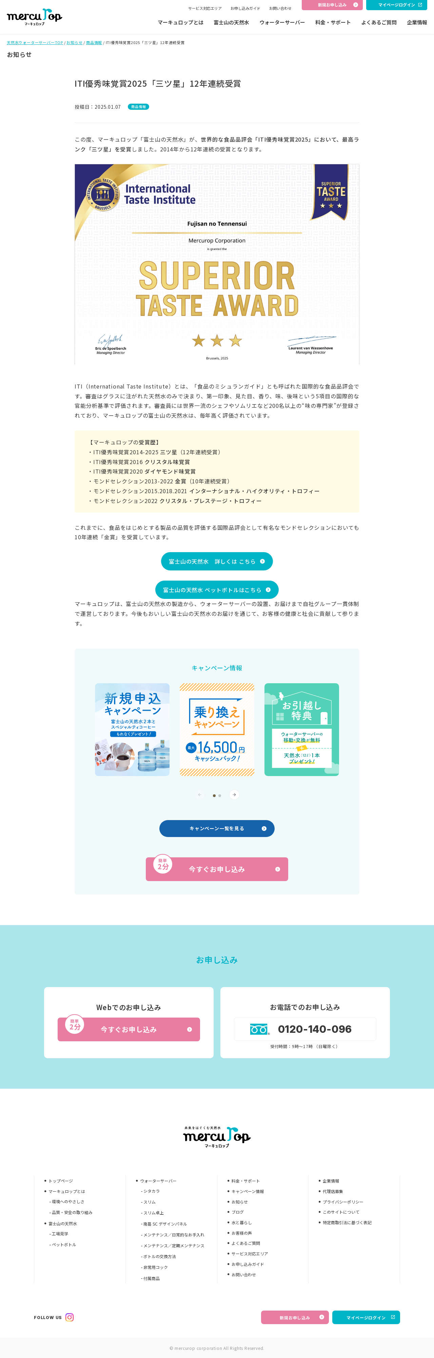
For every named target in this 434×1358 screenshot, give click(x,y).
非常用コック (155, 1267)
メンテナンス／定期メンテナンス (173, 1245)
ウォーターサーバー (282, 22)
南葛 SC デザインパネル (165, 1224)
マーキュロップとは (180, 22)
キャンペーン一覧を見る (228, 828)
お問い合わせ (280, 8)
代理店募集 (333, 1191)
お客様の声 (242, 1233)
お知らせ (74, 42)
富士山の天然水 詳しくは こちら (212, 561)
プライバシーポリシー (343, 1202)
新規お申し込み (302, 1317)
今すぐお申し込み (216, 865)
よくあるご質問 (379, 22)
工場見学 (60, 1233)
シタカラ (151, 1191)
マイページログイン (371, 1317)
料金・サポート (333, 22)
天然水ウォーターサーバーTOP (35, 42)
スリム (149, 1202)
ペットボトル (64, 1244)
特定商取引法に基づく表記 (347, 1222)
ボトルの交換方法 (159, 1256)
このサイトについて (341, 1212)
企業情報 (417, 22)
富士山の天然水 (231, 22)
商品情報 (94, 42)
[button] (214, 795)
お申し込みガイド (245, 8)
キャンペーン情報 (248, 1191)
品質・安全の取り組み (72, 1212)
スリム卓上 (153, 1212)
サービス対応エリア (205, 8)
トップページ (60, 1181)
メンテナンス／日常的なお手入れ (173, 1234)
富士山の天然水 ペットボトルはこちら (212, 590)
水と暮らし (242, 1222)
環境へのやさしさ (68, 1201)
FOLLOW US (54, 1317)
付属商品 (151, 1278)
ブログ (238, 1212)
